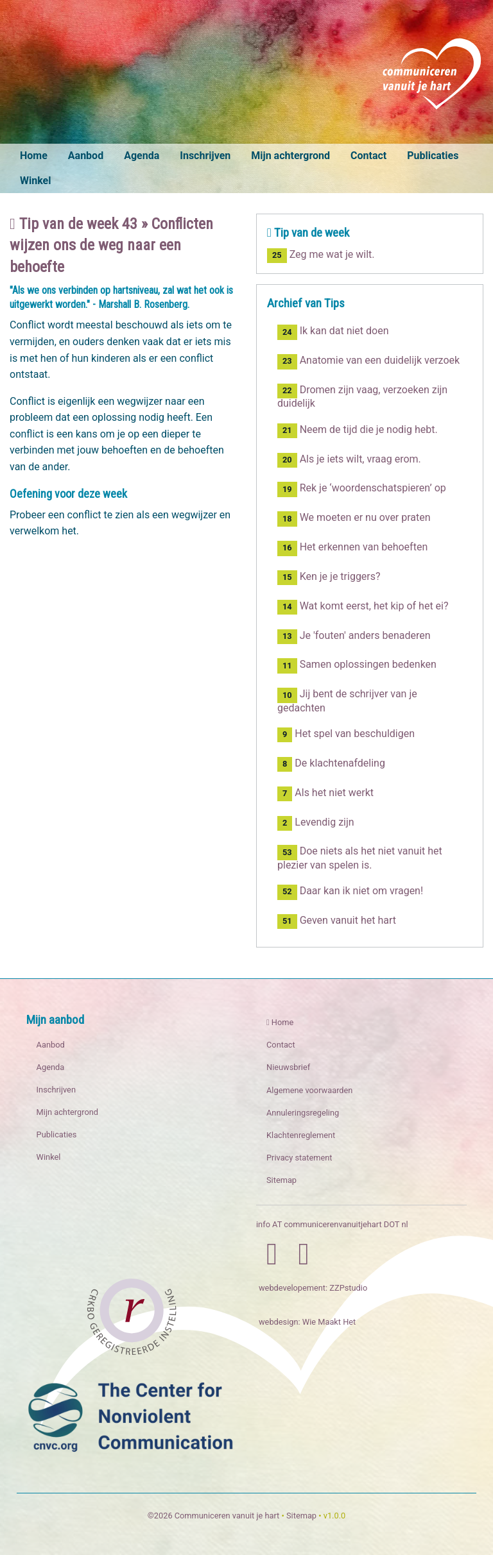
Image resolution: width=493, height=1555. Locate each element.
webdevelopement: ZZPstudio (313, 1288)
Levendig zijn (315, 823)
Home (34, 155)
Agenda (141, 155)
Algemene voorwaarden (309, 1090)
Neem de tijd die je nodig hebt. (357, 430)
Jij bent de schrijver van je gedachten (347, 700)
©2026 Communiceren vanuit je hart (214, 1515)
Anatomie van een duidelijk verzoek (368, 361)
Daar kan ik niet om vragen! (350, 892)
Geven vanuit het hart (336, 921)
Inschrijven (205, 155)
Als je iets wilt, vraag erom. (349, 460)
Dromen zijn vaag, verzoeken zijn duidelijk (362, 396)
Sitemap (281, 1180)
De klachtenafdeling (331, 764)
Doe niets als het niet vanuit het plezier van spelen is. (359, 858)
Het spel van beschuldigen (346, 734)
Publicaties (432, 155)
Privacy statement (299, 1157)
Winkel (35, 180)
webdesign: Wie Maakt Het (307, 1322)
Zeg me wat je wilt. (320, 254)
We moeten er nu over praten (354, 518)
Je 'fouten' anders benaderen (354, 636)
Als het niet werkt (325, 793)
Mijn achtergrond (290, 155)
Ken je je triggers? (329, 577)
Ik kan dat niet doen (333, 332)
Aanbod (85, 155)
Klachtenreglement (300, 1135)
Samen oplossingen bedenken (357, 665)
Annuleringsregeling (302, 1112)
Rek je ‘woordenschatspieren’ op (361, 489)
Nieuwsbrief (288, 1067)
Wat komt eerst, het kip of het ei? (363, 607)
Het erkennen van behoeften (352, 548)
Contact (368, 155)
